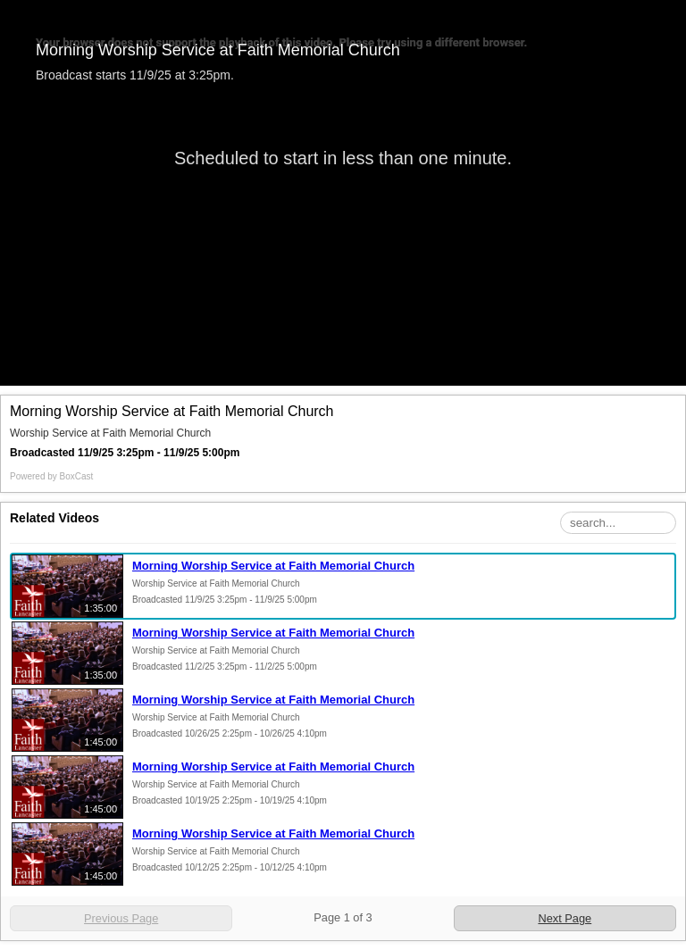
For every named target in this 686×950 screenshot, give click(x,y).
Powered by (51, 476)
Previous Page (121, 918)
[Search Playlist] (618, 523)
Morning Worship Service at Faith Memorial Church (273, 565)
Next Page (564, 918)
